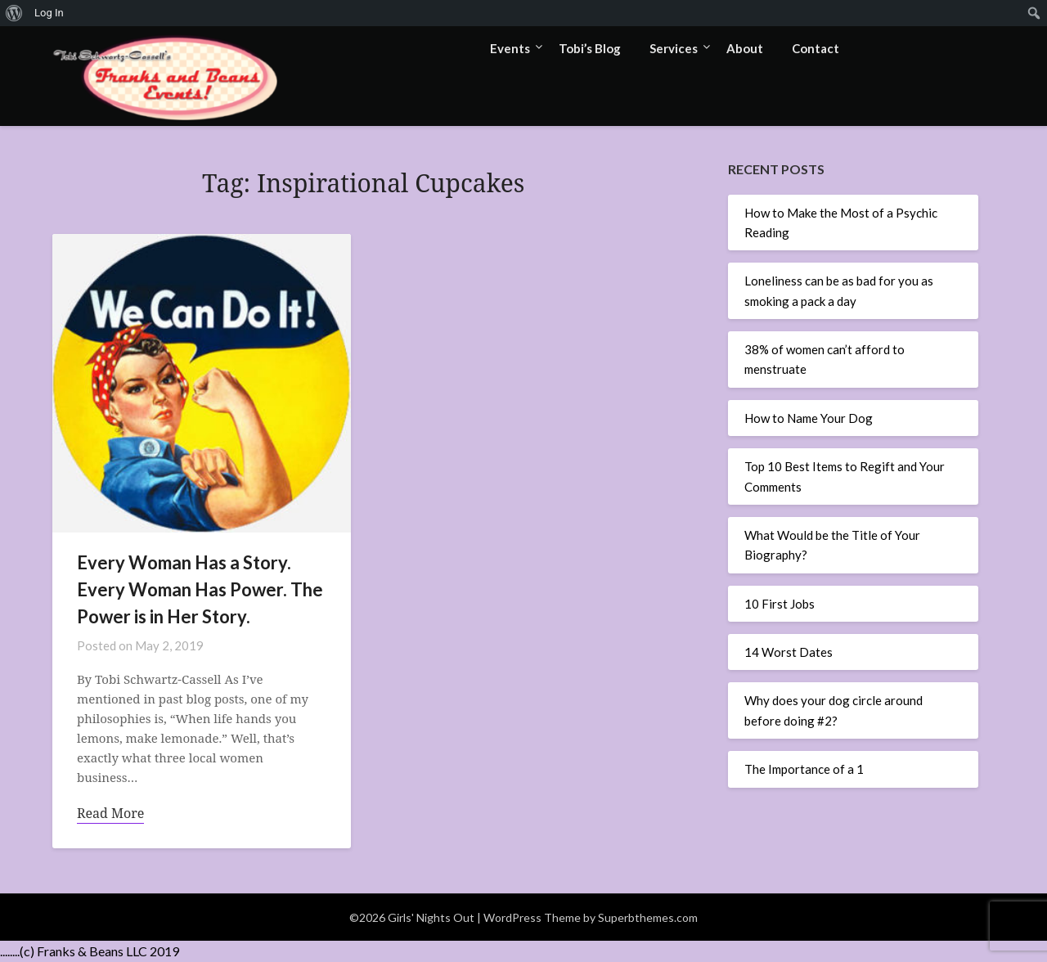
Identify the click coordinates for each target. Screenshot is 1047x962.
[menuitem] (14, 13)
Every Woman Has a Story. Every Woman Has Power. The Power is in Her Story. (200, 589)
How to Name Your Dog (808, 418)
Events (510, 48)
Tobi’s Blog (590, 48)
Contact (815, 48)
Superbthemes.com (648, 917)
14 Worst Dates (788, 652)
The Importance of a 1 (804, 769)
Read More (110, 813)
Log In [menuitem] (49, 13)
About (744, 48)
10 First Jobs (779, 603)
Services (673, 48)
